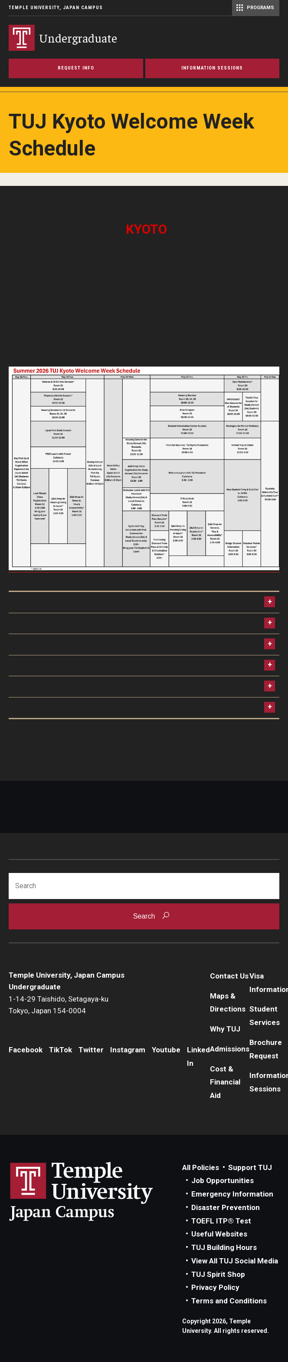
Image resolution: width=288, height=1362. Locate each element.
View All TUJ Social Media (234, 1260)
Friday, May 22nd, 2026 (57, 686)
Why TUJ (225, 1029)
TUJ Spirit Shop (218, 1274)
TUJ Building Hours (224, 1247)
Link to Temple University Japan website (95, 1191)
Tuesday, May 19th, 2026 (60, 623)
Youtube (166, 1049)
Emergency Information (232, 1194)
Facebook (26, 1049)
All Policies (200, 1167)
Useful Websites (219, 1234)
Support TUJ (250, 1167)
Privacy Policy (215, 1287)
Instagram (127, 1049)
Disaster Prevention (225, 1207)
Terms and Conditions (229, 1300)
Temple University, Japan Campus (56, 7)
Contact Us (229, 976)
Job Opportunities (222, 1180)
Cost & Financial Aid (225, 1082)
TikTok (60, 1049)
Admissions (229, 1049)
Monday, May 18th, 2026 (59, 602)
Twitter (91, 1049)
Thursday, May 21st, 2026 (62, 666)
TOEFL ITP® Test (221, 1221)
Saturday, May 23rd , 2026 (62, 708)
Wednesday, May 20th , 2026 (67, 644)
